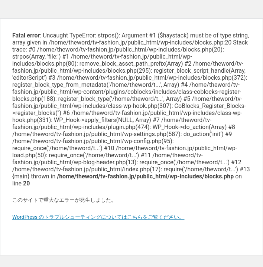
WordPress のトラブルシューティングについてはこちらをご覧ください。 (98, 217)
